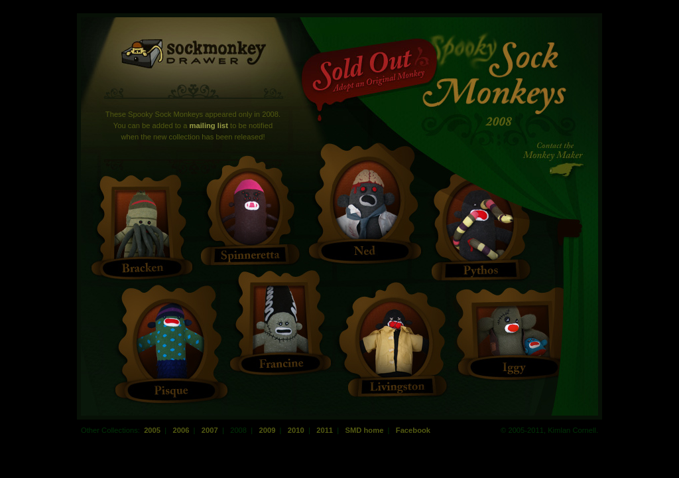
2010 (296, 430)
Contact (555, 159)
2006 (180, 430)
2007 (210, 430)
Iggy (513, 331)
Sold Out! (369, 81)
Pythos (480, 222)
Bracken (142, 224)
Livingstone (394, 339)
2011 (324, 430)
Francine (281, 320)
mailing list (209, 125)
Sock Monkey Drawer (194, 53)
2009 (267, 430)
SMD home (364, 430)
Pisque (170, 341)
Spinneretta (249, 205)
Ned (366, 199)
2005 (152, 430)
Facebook (413, 430)
